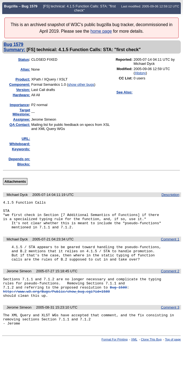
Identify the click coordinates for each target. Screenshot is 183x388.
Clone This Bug (151, 355)
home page (101, 31)
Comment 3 (170, 320)
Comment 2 (170, 280)
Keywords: (21, 149)
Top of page (173, 355)
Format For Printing (115, 355)
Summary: (14, 49)
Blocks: (23, 164)
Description (170, 195)
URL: (26, 139)
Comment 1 (170, 245)
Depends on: (19, 159)
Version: (23, 90)
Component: (19, 84)
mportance (19, 105)
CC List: (126, 78)
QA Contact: (20, 125)
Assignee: (21, 119)
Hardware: (21, 95)
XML (134, 355)
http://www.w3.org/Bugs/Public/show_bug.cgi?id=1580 (56, 303)
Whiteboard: (19, 144)
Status (23, 59)
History (140, 73)
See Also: (124, 92)
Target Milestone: (21, 112)
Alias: (25, 69)
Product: (23, 79)
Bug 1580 (118, 298)
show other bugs (81, 84)
